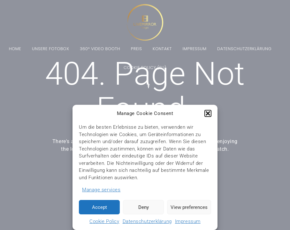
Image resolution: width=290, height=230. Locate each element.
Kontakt (162, 49)
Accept (99, 207)
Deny (143, 207)
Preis (136, 49)
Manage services (101, 190)
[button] (208, 113)
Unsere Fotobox (50, 49)
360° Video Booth (100, 49)
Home (15, 49)
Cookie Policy (104, 221)
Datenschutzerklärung (147, 221)
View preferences (189, 207)
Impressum (188, 221)
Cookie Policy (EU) (145, 68)
